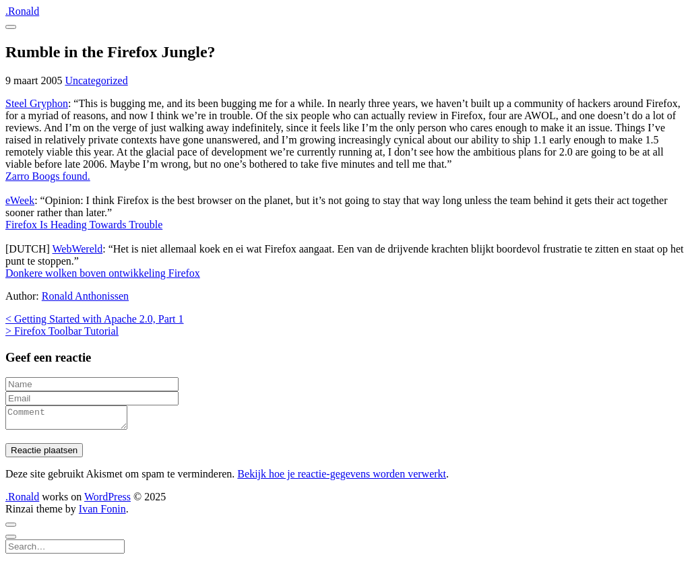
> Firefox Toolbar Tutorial (62, 331)
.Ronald (22, 11)
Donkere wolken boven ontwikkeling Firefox (102, 273)
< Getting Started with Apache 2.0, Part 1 (94, 319)
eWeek (19, 200)
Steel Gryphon (36, 103)
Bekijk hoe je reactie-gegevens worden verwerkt (341, 478)
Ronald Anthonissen (85, 296)
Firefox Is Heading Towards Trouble (83, 224)
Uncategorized (96, 80)
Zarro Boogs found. (47, 176)
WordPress (107, 500)
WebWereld (77, 249)
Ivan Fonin (102, 513)
